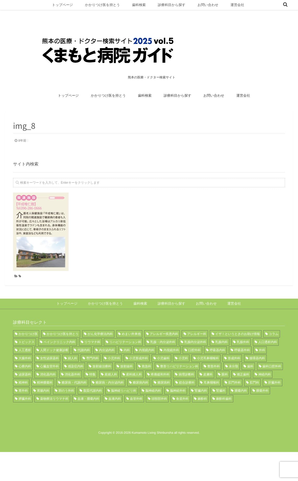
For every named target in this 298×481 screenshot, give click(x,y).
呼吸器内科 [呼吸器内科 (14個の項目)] (217, 371)
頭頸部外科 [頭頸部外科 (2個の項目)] (159, 419)
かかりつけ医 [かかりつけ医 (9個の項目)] (28, 355)
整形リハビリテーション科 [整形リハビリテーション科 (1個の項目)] (179, 387)
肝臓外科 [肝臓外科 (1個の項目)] (274, 403)
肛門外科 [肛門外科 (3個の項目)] (234, 403)
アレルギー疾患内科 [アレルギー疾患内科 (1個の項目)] (164, 355)
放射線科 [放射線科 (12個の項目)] (126, 387)
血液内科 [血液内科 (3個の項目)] (114, 419)
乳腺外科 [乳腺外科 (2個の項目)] (243, 363)
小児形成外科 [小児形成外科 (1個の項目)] (138, 379)
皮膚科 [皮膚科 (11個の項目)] (208, 395)
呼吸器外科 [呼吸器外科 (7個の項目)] (242, 371)
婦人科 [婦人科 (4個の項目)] (72, 379)
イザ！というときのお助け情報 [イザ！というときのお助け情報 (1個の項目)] (237, 355)
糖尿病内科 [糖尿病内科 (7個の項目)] (140, 403)
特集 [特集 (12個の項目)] (92, 395)
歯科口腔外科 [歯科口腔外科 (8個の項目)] (272, 387)
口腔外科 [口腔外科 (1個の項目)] (194, 371)
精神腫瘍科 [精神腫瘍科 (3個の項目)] (44, 403)
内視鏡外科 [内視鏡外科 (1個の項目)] (171, 371)
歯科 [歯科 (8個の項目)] (250, 387)
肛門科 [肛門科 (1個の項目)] (254, 403)
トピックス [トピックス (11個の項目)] (26, 363)
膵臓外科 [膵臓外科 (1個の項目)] (25, 419)
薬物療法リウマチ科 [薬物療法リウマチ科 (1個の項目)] (54, 419)
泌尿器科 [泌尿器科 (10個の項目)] (25, 395)
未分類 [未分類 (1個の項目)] (233, 387)
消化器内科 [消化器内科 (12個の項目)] (48, 395)
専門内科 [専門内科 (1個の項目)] (92, 379)
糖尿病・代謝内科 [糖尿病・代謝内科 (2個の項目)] (74, 403)
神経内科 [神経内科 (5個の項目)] (264, 395)
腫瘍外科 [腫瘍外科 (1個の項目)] (262, 411)
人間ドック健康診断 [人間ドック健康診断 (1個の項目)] (54, 371)
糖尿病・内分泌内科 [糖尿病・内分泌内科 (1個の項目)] (110, 403)
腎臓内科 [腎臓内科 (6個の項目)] (201, 411)
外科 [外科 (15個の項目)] (262, 371)
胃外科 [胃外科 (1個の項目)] (23, 411)
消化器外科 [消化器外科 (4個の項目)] (72, 395)
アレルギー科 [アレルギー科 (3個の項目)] (196, 355)
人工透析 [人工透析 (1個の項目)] (25, 371)
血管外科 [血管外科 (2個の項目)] (136, 419)
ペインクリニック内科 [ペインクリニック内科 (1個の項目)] (59, 363)
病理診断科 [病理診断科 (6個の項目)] (186, 395)
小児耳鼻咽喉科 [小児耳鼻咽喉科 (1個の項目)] (208, 379)
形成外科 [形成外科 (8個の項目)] (234, 379)
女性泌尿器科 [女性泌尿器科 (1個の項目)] (49, 379)
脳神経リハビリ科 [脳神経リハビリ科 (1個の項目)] (123, 411)
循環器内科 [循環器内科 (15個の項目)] (257, 379)
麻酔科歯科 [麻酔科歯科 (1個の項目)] (224, 419)
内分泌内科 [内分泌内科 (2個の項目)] (107, 371)
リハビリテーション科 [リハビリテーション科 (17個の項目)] (125, 363)
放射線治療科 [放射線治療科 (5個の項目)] (101, 387)
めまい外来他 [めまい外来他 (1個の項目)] (131, 355)
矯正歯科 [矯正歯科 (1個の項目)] (243, 395)
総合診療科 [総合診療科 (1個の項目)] (187, 403)
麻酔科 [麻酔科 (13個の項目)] (202, 419)
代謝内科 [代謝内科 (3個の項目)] (84, 371)
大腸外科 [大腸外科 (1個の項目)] (25, 379)
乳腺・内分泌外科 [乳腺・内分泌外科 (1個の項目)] (162, 363)
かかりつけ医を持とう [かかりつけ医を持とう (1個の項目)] (63, 355)
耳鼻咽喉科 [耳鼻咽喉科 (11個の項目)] (211, 403)
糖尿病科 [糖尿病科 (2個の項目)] (163, 403)
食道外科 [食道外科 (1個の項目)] (182, 419)
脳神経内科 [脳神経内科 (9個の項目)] (153, 411)
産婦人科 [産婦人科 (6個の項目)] (111, 395)
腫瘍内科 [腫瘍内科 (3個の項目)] (241, 411)
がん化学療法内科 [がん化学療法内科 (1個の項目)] (100, 355)
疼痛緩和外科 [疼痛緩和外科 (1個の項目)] (160, 395)
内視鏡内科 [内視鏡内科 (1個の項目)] (146, 371)
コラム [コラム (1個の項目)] (273, 355)
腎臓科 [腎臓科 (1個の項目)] (220, 411)
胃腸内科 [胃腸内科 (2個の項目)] (43, 411)
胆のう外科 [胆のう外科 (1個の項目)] (66, 411)
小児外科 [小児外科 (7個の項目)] (114, 379)
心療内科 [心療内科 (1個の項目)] (25, 387)
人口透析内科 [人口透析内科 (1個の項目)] (267, 363)
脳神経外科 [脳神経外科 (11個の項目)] (178, 411)
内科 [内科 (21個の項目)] (127, 371)
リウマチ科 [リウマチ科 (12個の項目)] (92, 363)
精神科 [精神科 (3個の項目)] (23, 403)
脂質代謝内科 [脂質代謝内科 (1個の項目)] (92, 411)
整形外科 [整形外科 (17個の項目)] (213, 387)
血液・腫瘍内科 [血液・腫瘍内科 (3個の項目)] (88, 419)
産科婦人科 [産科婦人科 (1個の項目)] (134, 395)
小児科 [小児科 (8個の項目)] (183, 379)
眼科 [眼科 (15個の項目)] (225, 395)
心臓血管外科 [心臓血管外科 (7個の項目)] (49, 387)
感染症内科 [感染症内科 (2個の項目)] (76, 387)
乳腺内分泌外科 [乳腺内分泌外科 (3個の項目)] (195, 363)
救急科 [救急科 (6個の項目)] (146, 387)
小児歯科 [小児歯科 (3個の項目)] (163, 379)
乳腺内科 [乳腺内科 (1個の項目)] (221, 363)
